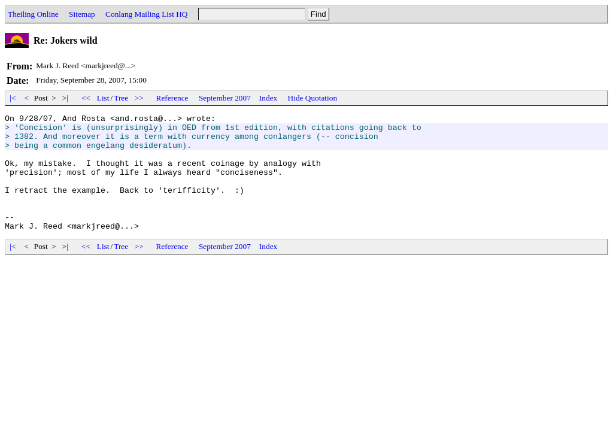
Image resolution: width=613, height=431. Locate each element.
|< (13, 97)
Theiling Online (33, 14)
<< (86, 97)
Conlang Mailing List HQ (146, 14)
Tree (121, 97)
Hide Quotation (313, 97)
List (103, 97)
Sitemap (82, 14)
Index (268, 97)
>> (139, 97)
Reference (172, 97)
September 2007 (225, 97)
